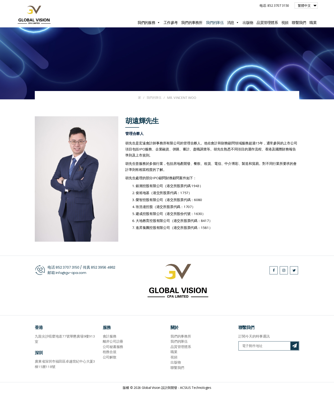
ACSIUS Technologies (195, 398)
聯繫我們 (299, 22)
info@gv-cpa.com (72, 283)
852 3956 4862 (105, 277)
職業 (313, 22)
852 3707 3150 (68, 277)
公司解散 (109, 367)
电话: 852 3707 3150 (274, 5)
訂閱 (294, 356)
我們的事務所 (191, 22)
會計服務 (109, 346)
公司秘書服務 (113, 357)
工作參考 (171, 22)
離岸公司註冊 (113, 351)
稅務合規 (109, 362)
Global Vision (151, 398)
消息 (233, 22)
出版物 (248, 22)
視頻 (285, 22)
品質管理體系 (267, 22)
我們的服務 (149, 22)
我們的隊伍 (215, 22)
